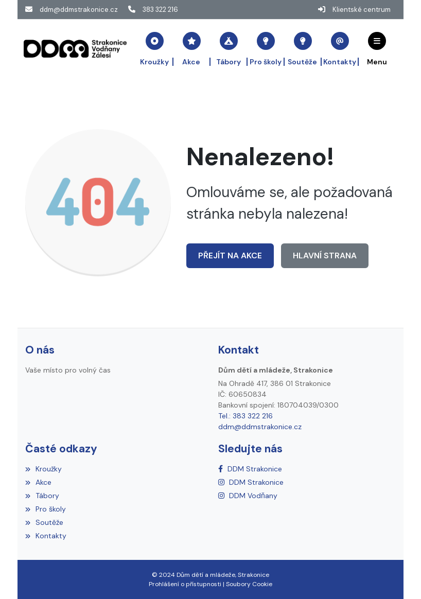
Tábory (42, 495)
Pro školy (45, 509)
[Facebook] (250, 468)
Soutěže (44, 522)
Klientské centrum (361, 9)
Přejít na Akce (230, 255)
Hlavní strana (324, 255)
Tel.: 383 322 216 (245, 415)
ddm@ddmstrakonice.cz (79, 9)
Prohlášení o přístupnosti (185, 584)
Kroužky (43, 468)
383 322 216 (160, 9)
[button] (377, 48)
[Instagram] (251, 482)
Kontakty (45, 535)
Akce (38, 482)
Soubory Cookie (249, 584)
